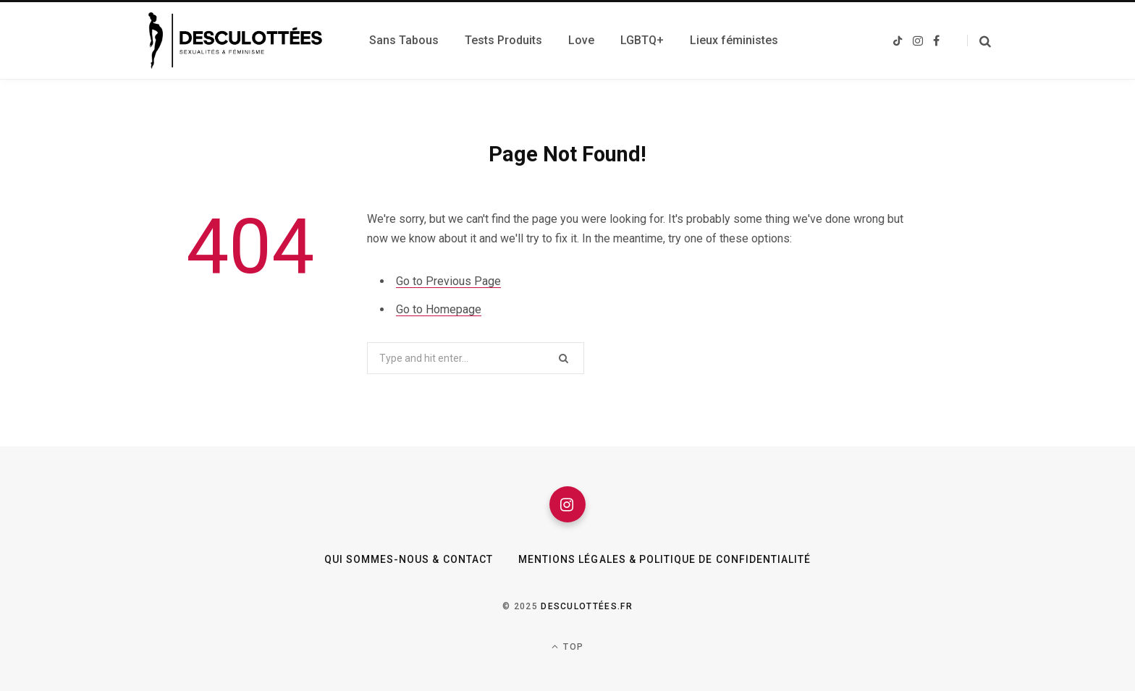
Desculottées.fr (587, 606)
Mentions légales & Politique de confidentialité (664, 559)
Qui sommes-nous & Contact (408, 559)
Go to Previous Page (448, 281)
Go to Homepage (438, 309)
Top (567, 646)
